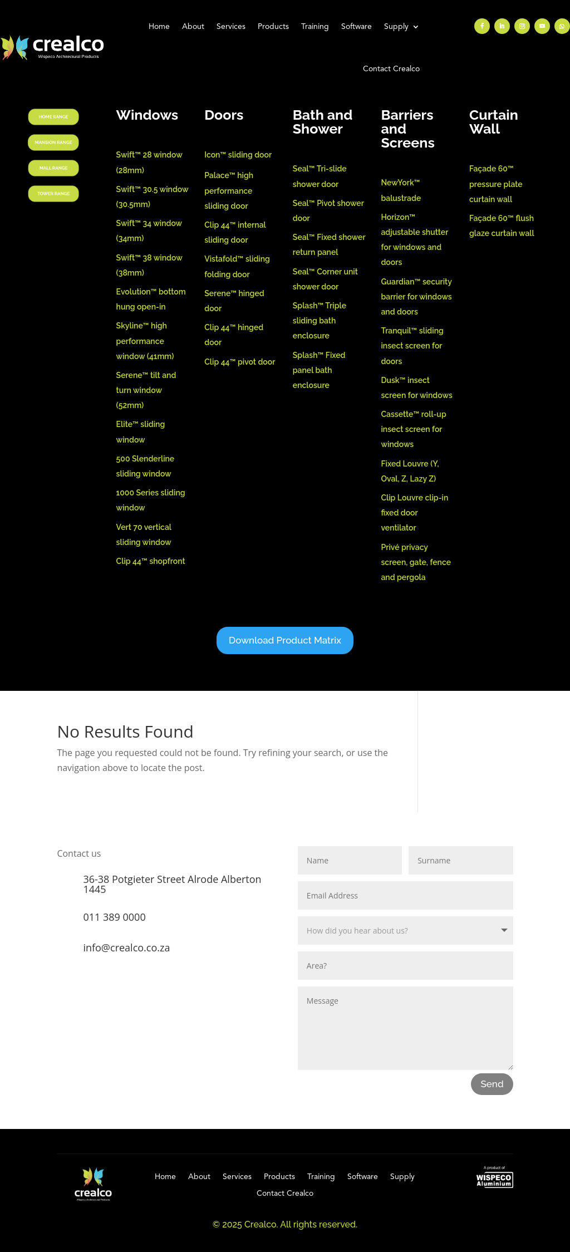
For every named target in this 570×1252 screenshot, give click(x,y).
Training (315, 27)
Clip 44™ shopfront (150, 561)
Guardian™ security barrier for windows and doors (416, 296)
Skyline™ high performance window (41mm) (145, 340)
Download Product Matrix (285, 640)
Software (356, 27)
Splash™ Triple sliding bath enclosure (319, 320)
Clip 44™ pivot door (239, 361)
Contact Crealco (391, 69)
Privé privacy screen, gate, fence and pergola (416, 562)
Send (491, 1083)
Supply (396, 27)
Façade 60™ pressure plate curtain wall (496, 183)
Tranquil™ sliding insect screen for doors (412, 345)
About (193, 27)
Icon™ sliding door (238, 154)
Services (231, 27)
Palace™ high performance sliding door (228, 190)
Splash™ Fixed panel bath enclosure (319, 370)
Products (273, 27)
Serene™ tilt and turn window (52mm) (146, 390)
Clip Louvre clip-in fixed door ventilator (414, 512)
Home (159, 27)
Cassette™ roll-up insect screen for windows (413, 429)
